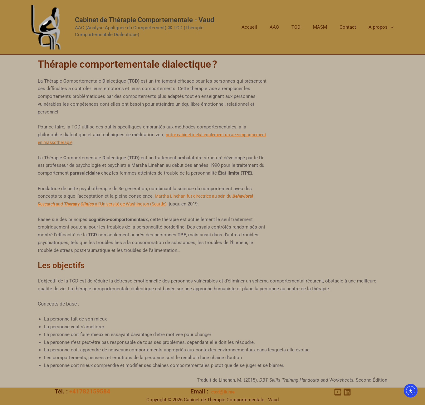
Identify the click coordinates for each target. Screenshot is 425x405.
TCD (306, 27)
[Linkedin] (347, 392)
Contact (352, 27)
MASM (328, 27)
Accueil (266, 27)
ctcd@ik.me (223, 392)
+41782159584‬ (89, 391)
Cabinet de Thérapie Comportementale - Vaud (144, 20)
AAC (288, 27)
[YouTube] (338, 392)
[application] (392, 27)
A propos (382, 27)
